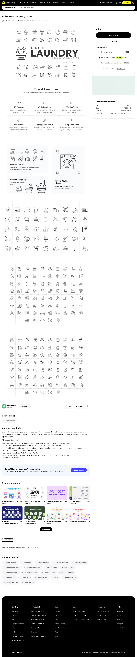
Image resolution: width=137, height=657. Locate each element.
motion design (69, 577)
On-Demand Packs (37, 619)
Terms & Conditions (37, 624)
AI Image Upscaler (79, 611)
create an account (16, 547)
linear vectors (41, 577)
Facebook (120, 611)
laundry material (11, 572)
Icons (129, 113)
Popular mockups (17, 640)
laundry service (48, 572)
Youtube (119, 615)
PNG (13, 628)
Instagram (120, 624)
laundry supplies (66, 572)
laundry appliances (12, 567)
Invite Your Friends (102, 619)
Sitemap (57, 636)
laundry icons (51, 567)
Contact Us (58, 615)
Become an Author (102, 611)
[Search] (132, 7)
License (102, 2)
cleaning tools (42, 562)
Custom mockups (18, 636)
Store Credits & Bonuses (39, 615)
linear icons (25, 577)
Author (9, 407)
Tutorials (57, 619)
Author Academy (60, 624)
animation (26, 562)
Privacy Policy (35, 628)
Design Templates (18, 624)
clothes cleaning (60, 562)
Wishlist (14, 632)
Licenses (34, 632)
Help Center (59, 611)
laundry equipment (32, 567)
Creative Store (116, 113)
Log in (4, 547)
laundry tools (10, 577)
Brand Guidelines (60, 628)
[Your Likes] (119, 2)
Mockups (15, 611)
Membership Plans (37, 611)
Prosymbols (11, 405)
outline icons (28, 582)
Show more (46, 529)
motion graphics (11, 582)
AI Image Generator (80, 615)
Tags (56, 632)
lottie (55, 577)
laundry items (67, 567)
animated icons (10, 562)
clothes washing (79, 562)
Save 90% (127, 2)
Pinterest (120, 619)
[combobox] (76, 8)
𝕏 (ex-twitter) (121, 628)
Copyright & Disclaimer (38, 636)
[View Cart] (116, 2)
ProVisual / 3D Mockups (81, 619)
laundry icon (9, 421)
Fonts (14, 619)
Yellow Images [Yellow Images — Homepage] (17, 652)
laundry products (29, 572)
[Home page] (3, 21)
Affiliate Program (101, 615)
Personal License (125, 111)
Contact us (121, 69)
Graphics (124, 113)
